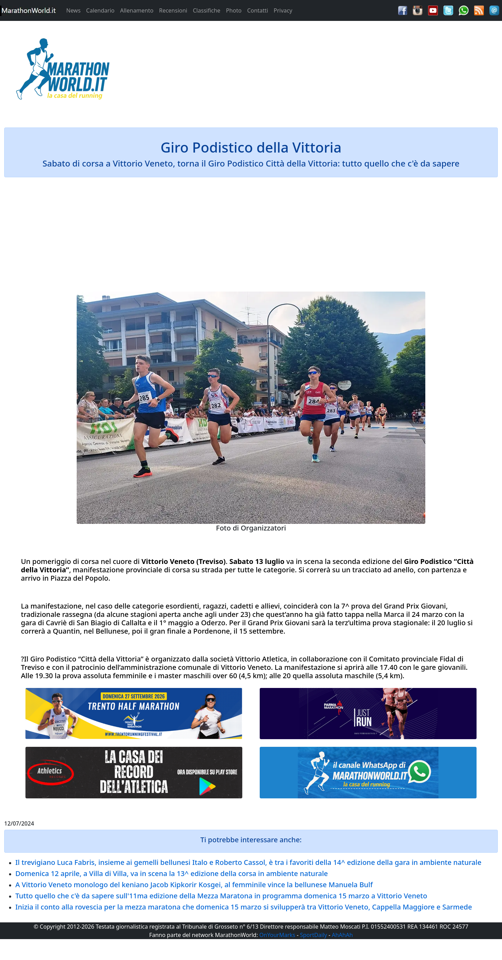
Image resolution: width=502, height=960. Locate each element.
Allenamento (136, 10)
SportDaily (313, 935)
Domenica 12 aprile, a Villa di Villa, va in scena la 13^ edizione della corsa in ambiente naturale (171, 873)
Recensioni (173, 10)
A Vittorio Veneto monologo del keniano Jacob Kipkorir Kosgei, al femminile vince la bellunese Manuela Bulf (194, 884)
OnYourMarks (277, 935)
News (73, 10)
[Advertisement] (314, 71)
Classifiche (206, 10)
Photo (234, 10)
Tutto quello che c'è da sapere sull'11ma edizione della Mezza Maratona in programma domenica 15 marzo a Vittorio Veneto (221, 895)
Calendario (100, 10)
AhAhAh (342, 935)
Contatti (257, 10)
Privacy (283, 10)
